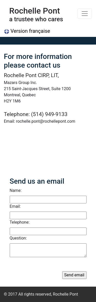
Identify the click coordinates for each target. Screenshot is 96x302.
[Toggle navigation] (85, 13)
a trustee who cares (36, 19)
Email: (15, 206)
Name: (16, 190)
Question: (18, 238)
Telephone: (20, 222)
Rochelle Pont (34, 11)
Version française (27, 31)
